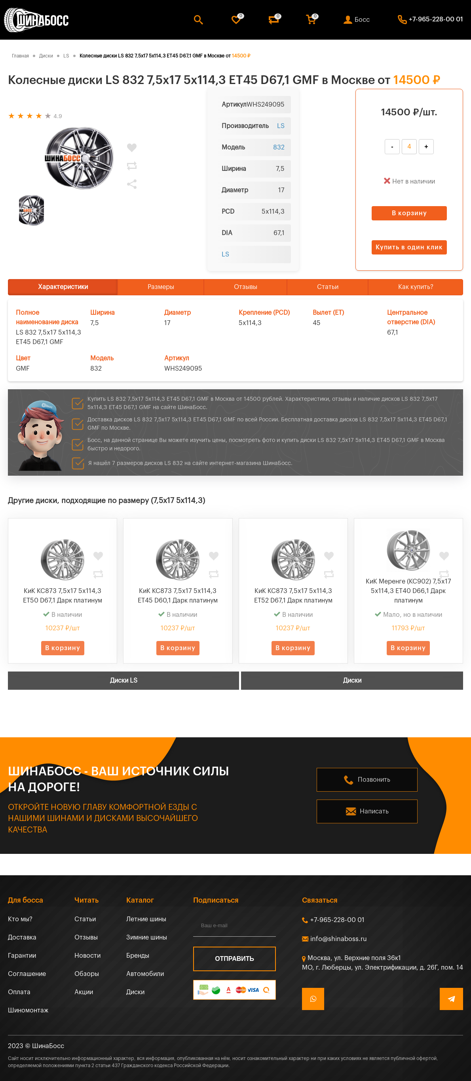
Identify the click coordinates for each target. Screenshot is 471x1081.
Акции (83, 992)
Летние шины (146, 919)
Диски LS (123, 680)
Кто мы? (20, 919)
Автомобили (145, 974)
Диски (352, 680)
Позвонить (374, 780)
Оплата (19, 992)
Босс (362, 20)
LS (281, 126)
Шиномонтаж (28, 1010)
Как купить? (415, 287)
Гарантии (22, 956)
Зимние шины (146, 937)
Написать (374, 811)
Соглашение (27, 974)
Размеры (161, 287)
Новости (87, 956)
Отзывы (245, 287)
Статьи (327, 287)
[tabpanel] (79, 158)
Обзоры (86, 974)
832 (279, 147)
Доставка (22, 937)
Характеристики (63, 287)
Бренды (137, 956)
